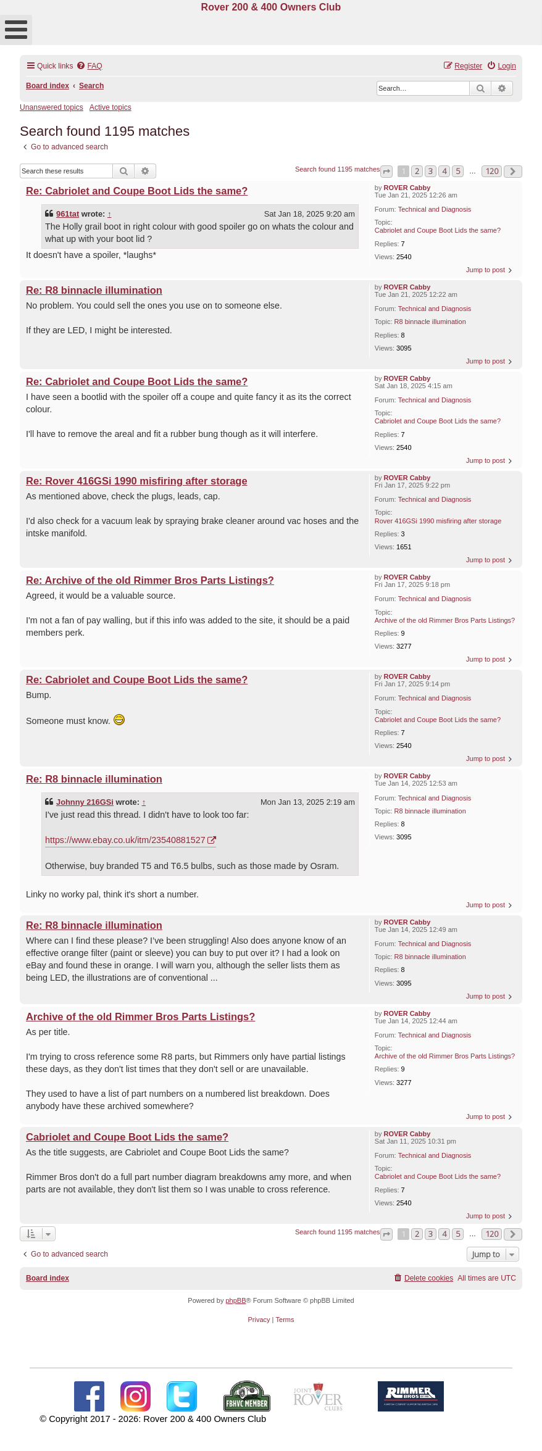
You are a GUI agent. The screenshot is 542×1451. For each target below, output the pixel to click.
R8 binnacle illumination (430, 321)
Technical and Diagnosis (435, 209)
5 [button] (458, 171)
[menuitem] (89, 66)
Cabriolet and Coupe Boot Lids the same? (438, 230)
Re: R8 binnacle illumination (94, 290)
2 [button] (417, 171)
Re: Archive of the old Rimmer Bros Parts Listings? (150, 580)
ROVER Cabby (407, 187)
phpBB (235, 1300)
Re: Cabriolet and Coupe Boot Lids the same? (137, 190)
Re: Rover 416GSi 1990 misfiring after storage (137, 480)
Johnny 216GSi (85, 802)
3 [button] (430, 171)
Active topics (110, 107)
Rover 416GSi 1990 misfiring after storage (438, 521)
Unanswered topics (51, 107)
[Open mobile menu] (16, 30)
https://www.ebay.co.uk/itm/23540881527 (125, 840)
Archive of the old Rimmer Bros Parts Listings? (445, 620)
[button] (386, 171)
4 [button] (444, 171)
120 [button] (491, 171)
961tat (67, 213)
